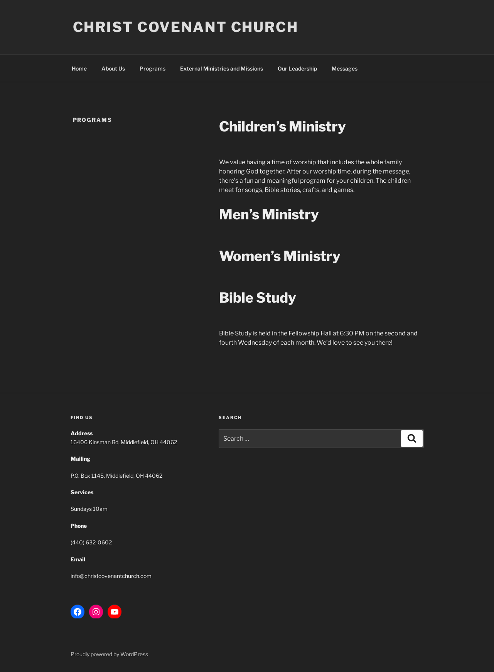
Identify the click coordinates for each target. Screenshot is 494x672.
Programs (152, 68)
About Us (113, 68)
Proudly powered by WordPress (109, 654)
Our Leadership (297, 68)
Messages (344, 68)
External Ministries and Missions (221, 68)
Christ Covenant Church (185, 27)
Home (79, 68)
